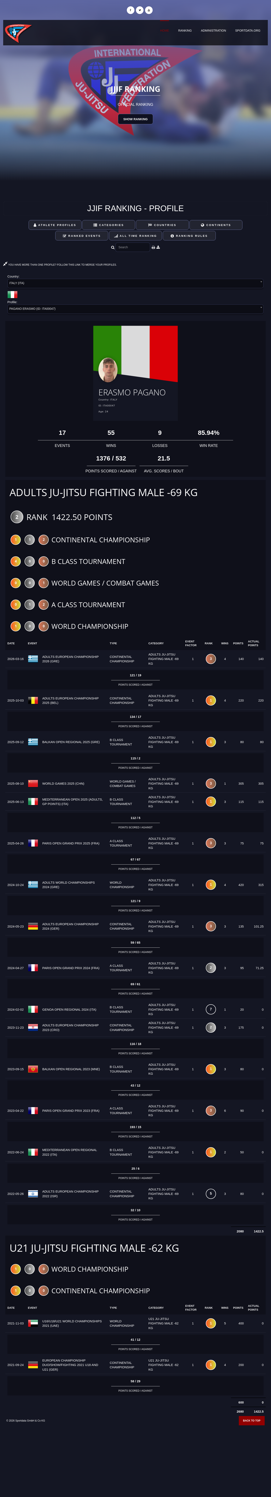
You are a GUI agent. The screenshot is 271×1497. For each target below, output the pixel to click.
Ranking (185, 30)
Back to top (251, 1433)
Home (164, 30)
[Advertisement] (135, 1466)
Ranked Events (82, 235)
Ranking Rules (189, 235)
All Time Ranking (135, 235)
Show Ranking (135, 119)
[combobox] (135, 284)
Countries (162, 225)
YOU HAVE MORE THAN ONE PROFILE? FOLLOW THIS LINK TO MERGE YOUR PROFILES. (60, 264)
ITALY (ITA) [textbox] (16, 283)
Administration (213, 30)
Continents (216, 225)
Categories (108, 225)
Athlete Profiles (55, 225)
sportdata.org (247, 30)
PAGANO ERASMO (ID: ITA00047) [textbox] (32, 308)
